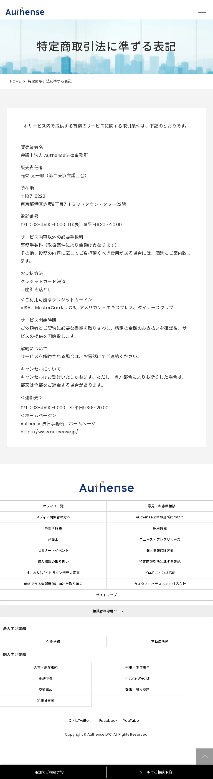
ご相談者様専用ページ (106, 611)
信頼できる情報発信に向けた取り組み (53, 583)
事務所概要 (53, 528)
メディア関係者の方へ (53, 517)
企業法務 (53, 641)
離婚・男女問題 (137, 689)
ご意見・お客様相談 (159, 506)
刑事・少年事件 (137, 667)
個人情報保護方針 (160, 550)
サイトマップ (106, 595)
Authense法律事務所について (160, 517)
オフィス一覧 (53, 506)
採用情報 (160, 528)
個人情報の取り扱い (53, 561)
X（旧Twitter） (81, 720)
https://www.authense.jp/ (49, 432)
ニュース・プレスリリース (160, 539)
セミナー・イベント (53, 550)
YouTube (131, 720)
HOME (15, 81)
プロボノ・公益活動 (159, 572)
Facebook (108, 720)
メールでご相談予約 (156, 772)
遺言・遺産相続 (46, 667)
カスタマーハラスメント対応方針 (160, 583)
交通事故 (46, 689)
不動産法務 (159, 641)
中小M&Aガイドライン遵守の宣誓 (53, 572)
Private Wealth (137, 678)
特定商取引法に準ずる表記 (160, 561)
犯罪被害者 (45, 700)
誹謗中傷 (46, 678)
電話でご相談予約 (49, 772)
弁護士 (53, 539)
